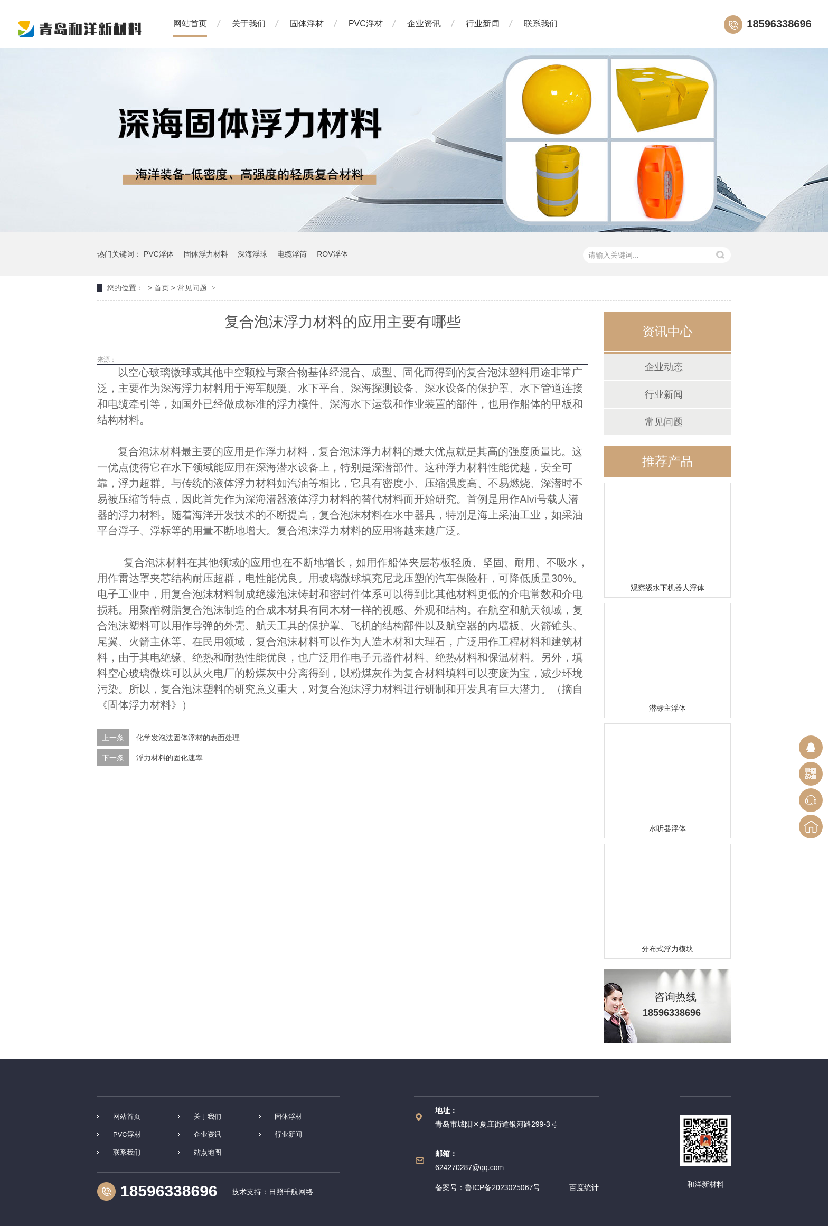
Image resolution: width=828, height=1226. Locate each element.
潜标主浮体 (667, 708)
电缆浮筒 (292, 254)
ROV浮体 (332, 254)
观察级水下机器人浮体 (667, 587)
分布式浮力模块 (667, 949)
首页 (161, 288)
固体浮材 (307, 23)
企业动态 (664, 367)
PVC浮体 (159, 254)
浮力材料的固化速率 (169, 757)
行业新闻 (483, 23)
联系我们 (541, 23)
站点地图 (207, 1152)
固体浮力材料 (206, 254)
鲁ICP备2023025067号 (502, 1187)
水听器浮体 (667, 828)
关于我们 (249, 23)
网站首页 (190, 23)
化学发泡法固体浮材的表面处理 (188, 737)
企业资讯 (424, 23)
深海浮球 (252, 254)
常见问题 (192, 288)
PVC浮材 (366, 23)
